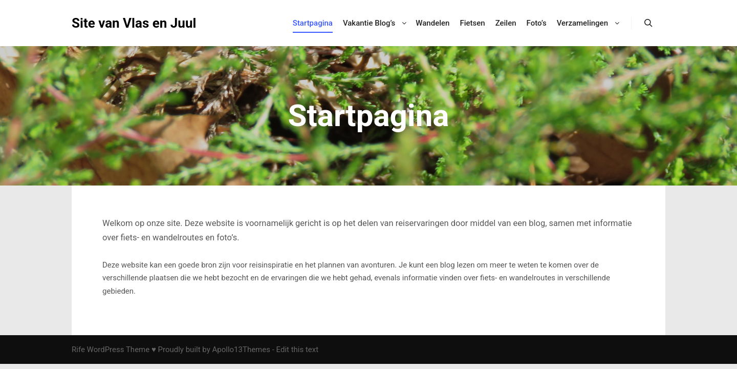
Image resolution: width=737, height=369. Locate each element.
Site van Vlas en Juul (123, 23)
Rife (78, 349)
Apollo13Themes (241, 349)
